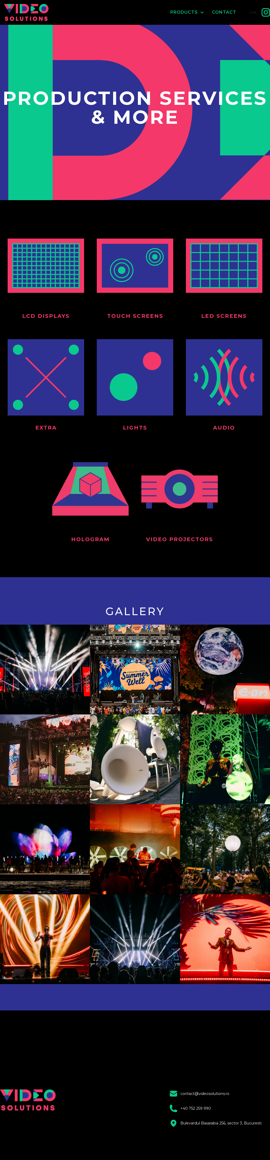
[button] (183, 12)
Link (252, 12)
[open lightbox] (45, 669)
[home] (27, 12)
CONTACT (224, 12)
